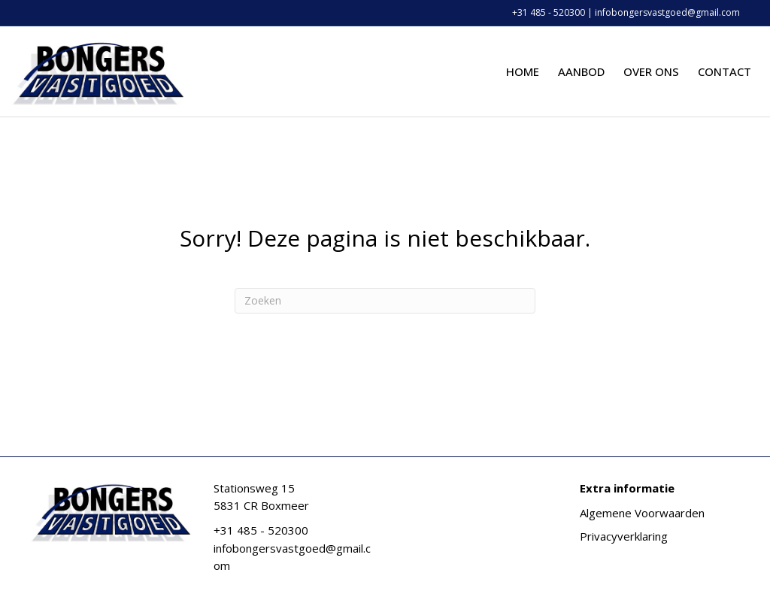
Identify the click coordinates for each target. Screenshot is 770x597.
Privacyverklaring (624, 536)
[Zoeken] (385, 301)
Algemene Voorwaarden (642, 512)
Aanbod (581, 71)
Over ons (651, 71)
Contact (724, 71)
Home (522, 71)
